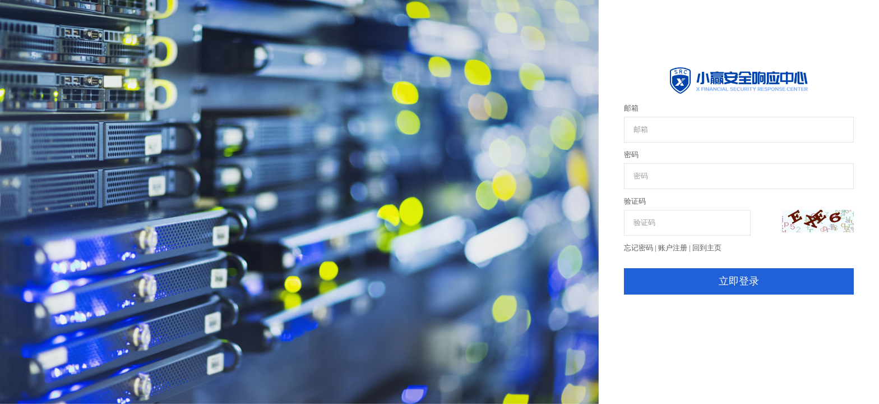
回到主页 (706, 248)
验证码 (635, 201)
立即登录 (739, 281)
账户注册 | (675, 248)
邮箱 (631, 108)
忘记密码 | (641, 248)
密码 (631, 154)
